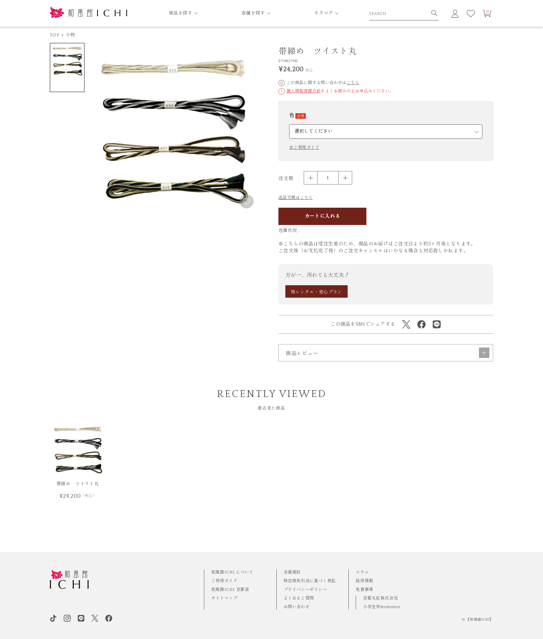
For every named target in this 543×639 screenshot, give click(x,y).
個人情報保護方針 (303, 91)
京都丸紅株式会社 (380, 598)
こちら (353, 83)
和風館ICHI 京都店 (230, 589)
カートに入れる (322, 216)
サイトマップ (224, 598)
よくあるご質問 (299, 598)
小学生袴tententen (381, 607)
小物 (70, 35)
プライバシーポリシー (305, 589)
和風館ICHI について (232, 572)
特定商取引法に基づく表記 (310, 581)
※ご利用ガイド (304, 148)
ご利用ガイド (224, 581)
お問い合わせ (297, 607)
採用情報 (364, 581)
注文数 (285, 178)
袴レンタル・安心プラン (316, 292)
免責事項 (364, 589)
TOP (54, 35)
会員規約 (292, 572)
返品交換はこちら (295, 198)
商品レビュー (387, 371)
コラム (362, 572)
